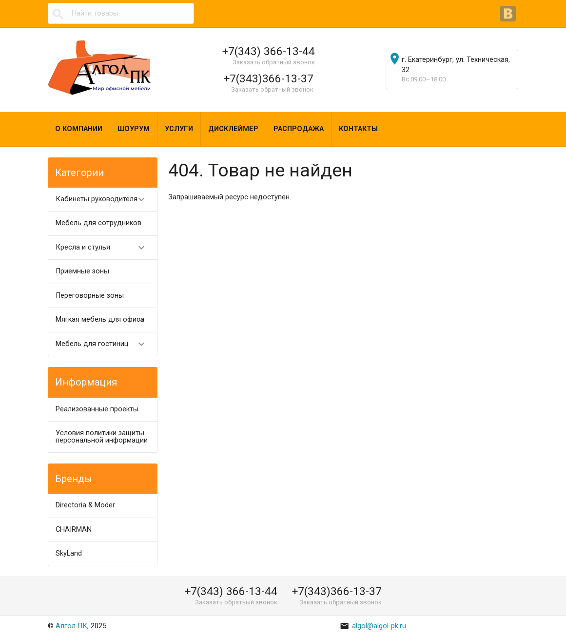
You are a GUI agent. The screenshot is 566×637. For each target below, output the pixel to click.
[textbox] (121, 13)
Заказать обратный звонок (274, 62)
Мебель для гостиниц (105, 344)
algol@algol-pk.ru (373, 626)
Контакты (358, 129)
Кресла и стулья (105, 248)
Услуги (179, 129)
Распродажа (298, 129)
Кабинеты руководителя (105, 200)
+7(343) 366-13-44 (268, 51)
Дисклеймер (233, 129)
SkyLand (69, 553)
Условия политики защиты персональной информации (102, 436)
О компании (78, 129)
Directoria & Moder (85, 505)
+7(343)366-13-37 (268, 78)
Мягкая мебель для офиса (105, 320)
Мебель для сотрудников (98, 223)
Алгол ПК (71, 626)
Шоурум (133, 129)
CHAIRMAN (74, 529)
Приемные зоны (82, 271)
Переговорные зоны (90, 295)
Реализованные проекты (97, 409)
